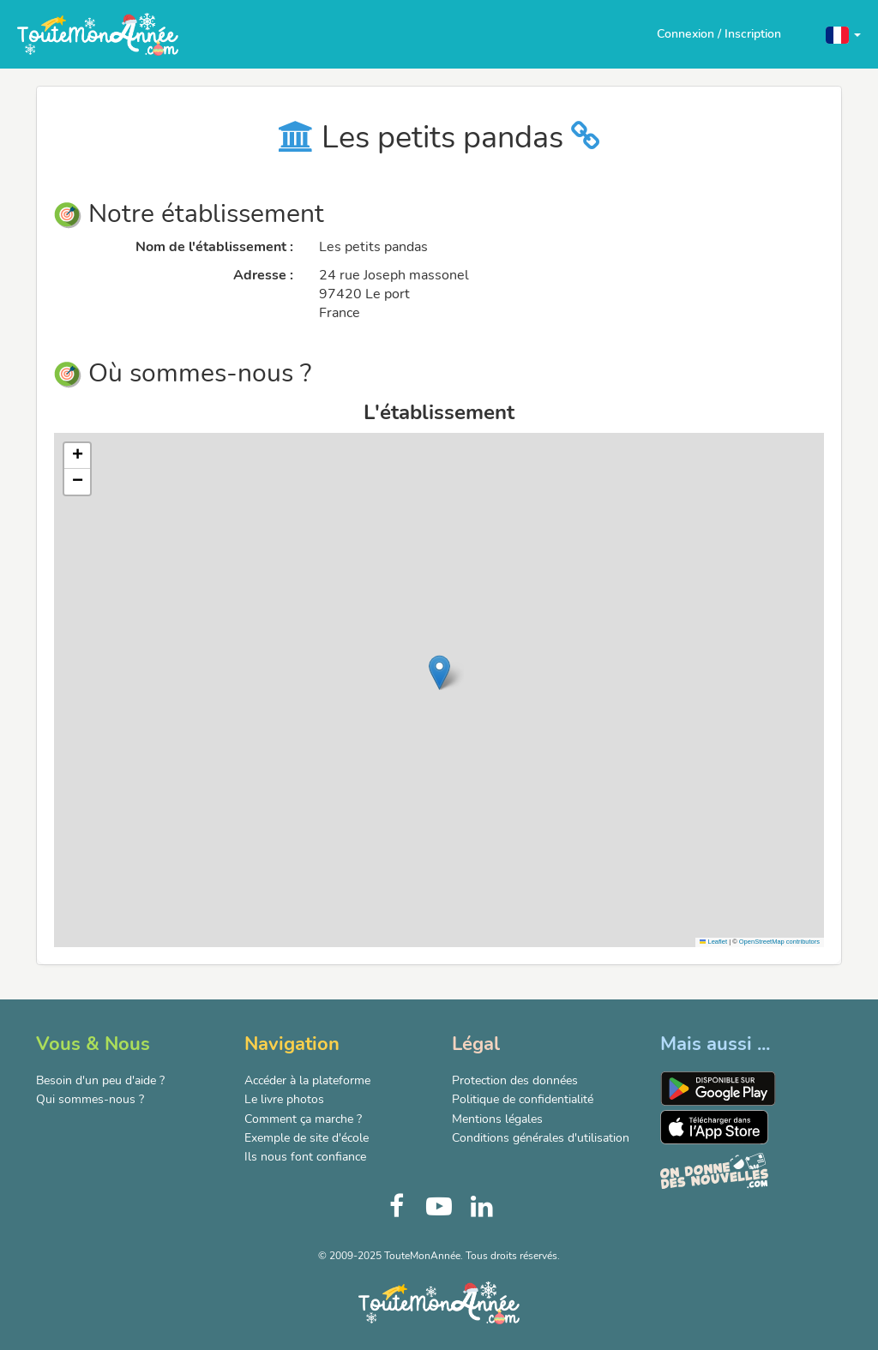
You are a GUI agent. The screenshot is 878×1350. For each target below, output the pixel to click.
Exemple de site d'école (306, 1138)
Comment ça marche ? (303, 1119)
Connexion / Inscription (719, 34)
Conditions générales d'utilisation (540, 1138)
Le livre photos (284, 1099)
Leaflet (713, 941)
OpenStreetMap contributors (779, 941)
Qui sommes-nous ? (90, 1099)
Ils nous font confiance (305, 1157)
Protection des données (515, 1080)
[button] (843, 34)
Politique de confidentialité (522, 1099)
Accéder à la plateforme (307, 1080)
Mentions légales (497, 1119)
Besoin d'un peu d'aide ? (100, 1080)
